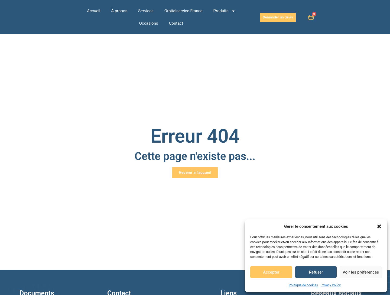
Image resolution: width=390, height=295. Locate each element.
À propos (119, 10)
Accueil (93, 10)
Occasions (148, 23)
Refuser (316, 272)
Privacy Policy (331, 285)
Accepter (271, 272)
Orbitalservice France (183, 10)
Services (146, 10)
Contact (176, 23)
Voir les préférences (361, 272)
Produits (224, 11)
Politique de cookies (303, 285)
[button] (379, 226)
